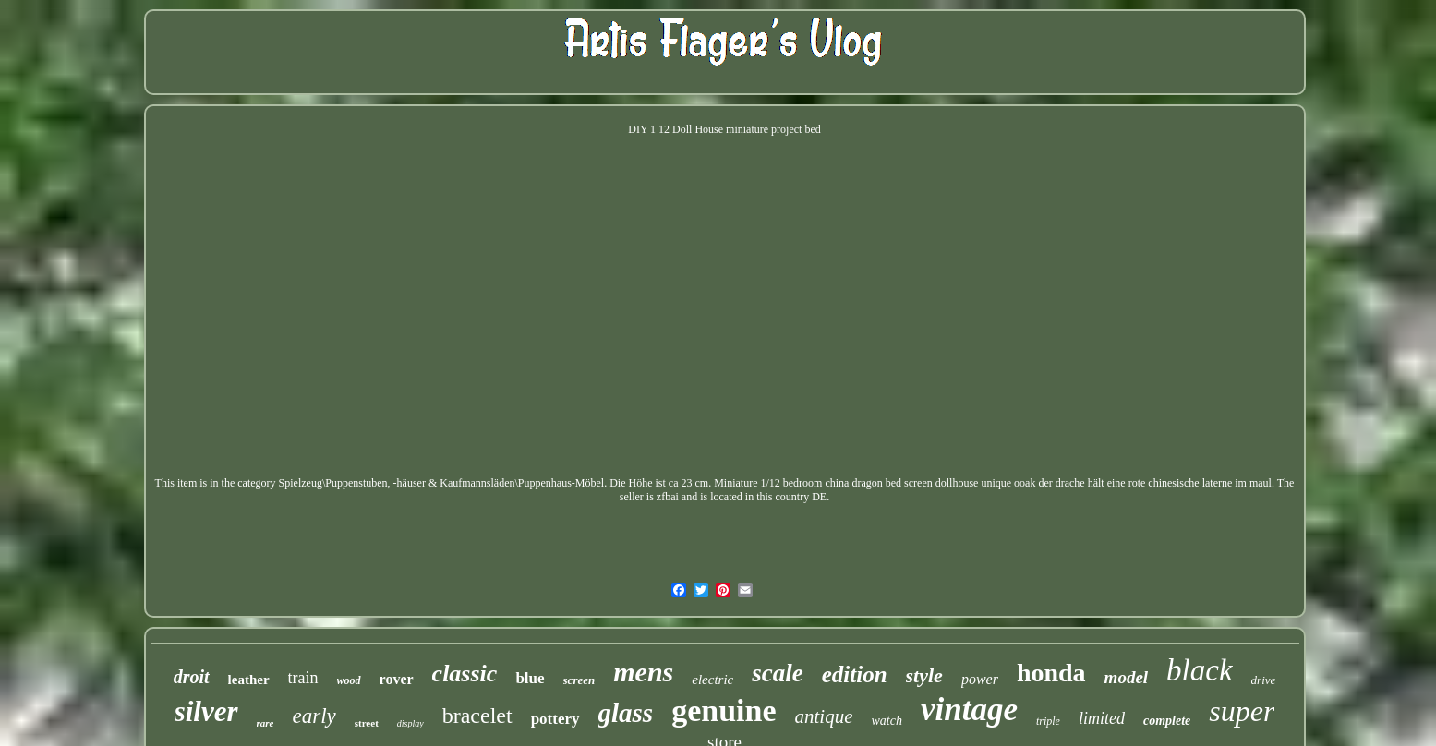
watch (887, 721)
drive (1263, 680)
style (924, 675)
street (367, 722)
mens (643, 671)
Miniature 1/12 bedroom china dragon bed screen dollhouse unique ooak (874, 482)
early (313, 716)
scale (777, 673)
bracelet (477, 716)
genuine (723, 710)
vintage (969, 710)
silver (206, 711)
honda (1051, 672)
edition (854, 674)
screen (579, 680)
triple (1048, 721)
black (1199, 670)
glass (626, 713)
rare (265, 722)
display (410, 723)
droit (192, 677)
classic (465, 673)
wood (349, 680)
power (979, 679)
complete (1166, 721)
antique (824, 716)
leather (249, 679)
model (1126, 677)
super (1241, 711)
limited (1102, 718)
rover (397, 679)
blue (529, 678)
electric (712, 679)
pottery (555, 719)
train (303, 677)
